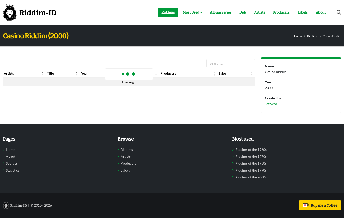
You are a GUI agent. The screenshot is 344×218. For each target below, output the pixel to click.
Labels (303, 12)
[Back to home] (29, 12)
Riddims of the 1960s (251, 150)
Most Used (191, 12)
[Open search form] (339, 12)
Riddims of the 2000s (251, 177)
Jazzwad (271, 104)
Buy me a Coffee (320, 205)
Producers (281, 12)
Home (298, 36)
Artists (259, 12)
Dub (242, 12)
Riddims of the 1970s (251, 156)
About (321, 12)
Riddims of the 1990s (251, 170)
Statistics (12, 170)
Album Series (220, 12)
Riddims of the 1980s (251, 163)
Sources (12, 163)
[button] (42, 73)
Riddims (168, 12)
